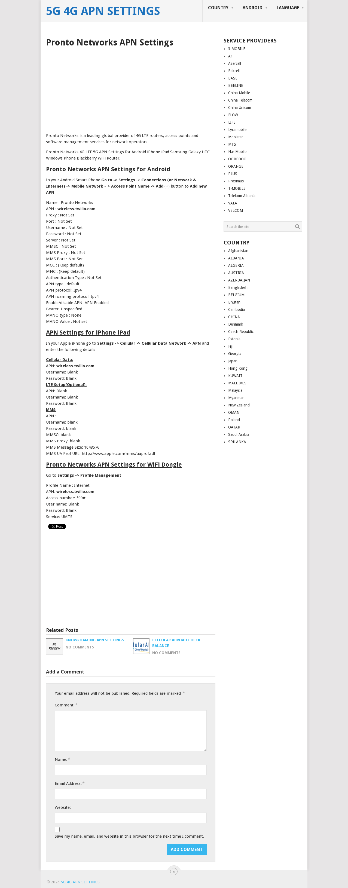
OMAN (233, 412)
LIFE (232, 122)
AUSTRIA (236, 273)
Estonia (234, 339)
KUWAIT (235, 375)
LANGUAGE (288, 7)
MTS (232, 144)
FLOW (233, 115)
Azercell (234, 63)
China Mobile (239, 93)
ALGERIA (236, 265)
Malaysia (235, 390)
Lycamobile (237, 129)
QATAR (234, 427)
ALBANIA (236, 258)
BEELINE (235, 85)
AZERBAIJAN (239, 280)
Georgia (234, 353)
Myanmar (236, 398)
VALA (232, 203)
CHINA (234, 317)
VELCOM (235, 210)
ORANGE (235, 166)
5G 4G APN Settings (103, 11)
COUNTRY (218, 7)
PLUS (232, 174)
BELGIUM (236, 295)
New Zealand (239, 405)
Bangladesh (238, 287)
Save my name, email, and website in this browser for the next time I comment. (129, 836)
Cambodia (236, 309)
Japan (232, 361)
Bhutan (234, 302)
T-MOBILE (237, 188)
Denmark (235, 324)
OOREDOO (237, 159)
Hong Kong (238, 368)
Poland (234, 420)
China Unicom (239, 107)
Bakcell (234, 71)
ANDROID (252, 7)
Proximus (236, 181)
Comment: (66, 705)
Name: (62, 759)
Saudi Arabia (238, 434)
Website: (63, 807)
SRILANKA (237, 442)
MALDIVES (237, 383)
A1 (230, 56)
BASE (232, 78)
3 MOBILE (236, 49)
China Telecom (240, 100)
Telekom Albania (241, 196)
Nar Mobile (237, 151)
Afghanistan (238, 251)
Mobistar (235, 137)
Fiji (230, 346)
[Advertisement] (130, 88)
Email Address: (69, 783)
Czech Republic (241, 331)
